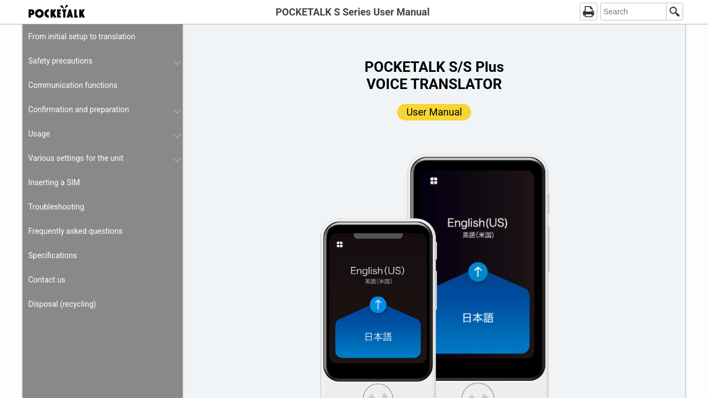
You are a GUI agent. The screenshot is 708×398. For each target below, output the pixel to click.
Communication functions (72, 85)
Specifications (52, 255)
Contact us (46, 279)
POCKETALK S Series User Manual (352, 12)
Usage (39, 133)
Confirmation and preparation (78, 109)
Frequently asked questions (75, 231)
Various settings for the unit (75, 158)
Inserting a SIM (54, 182)
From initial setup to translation (81, 36)
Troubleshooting (56, 206)
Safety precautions (60, 60)
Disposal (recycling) (62, 304)
